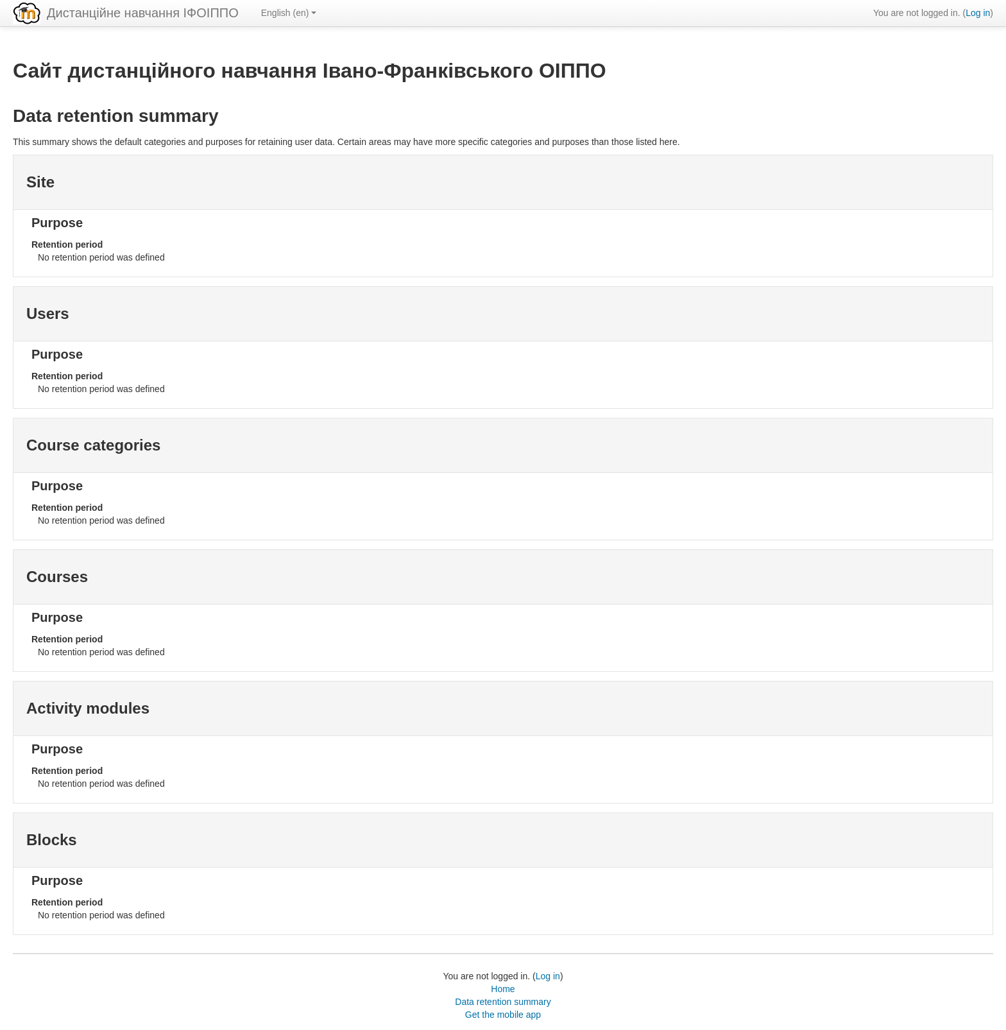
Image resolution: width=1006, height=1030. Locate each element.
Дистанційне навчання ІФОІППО (143, 13)
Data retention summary (502, 1002)
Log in (978, 13)
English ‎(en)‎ (289, 13)
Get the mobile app (503, 1014)
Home (503, 989)
